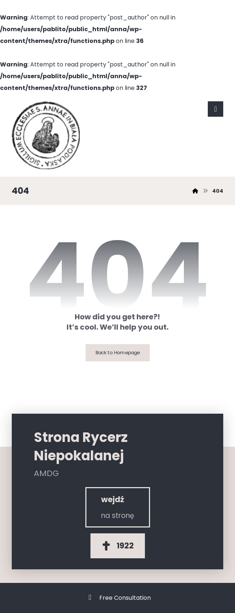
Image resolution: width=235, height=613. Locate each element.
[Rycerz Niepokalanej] (117, 507)
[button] (215, 109)
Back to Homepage (117, 352)
